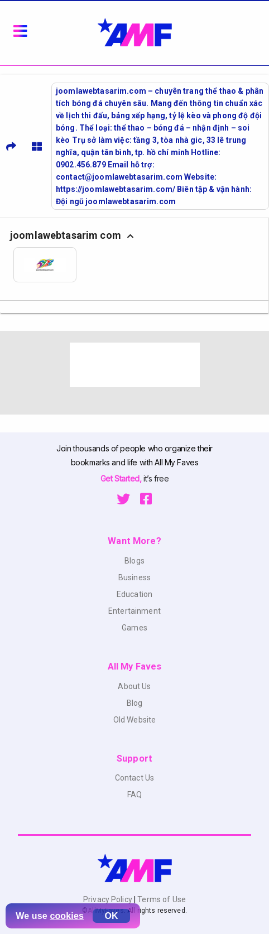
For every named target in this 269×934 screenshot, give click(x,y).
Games (134, 627)
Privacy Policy (108, 899)
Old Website (134, 719)
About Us (134, 686)
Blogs (134, 560)
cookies (67, 916)
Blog (135, 703)
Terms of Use (161, 899)
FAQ (134, 794)
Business (134, 577)
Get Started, (121, 478)
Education (134, 594)
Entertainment (134, 610)
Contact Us (134, 777)
